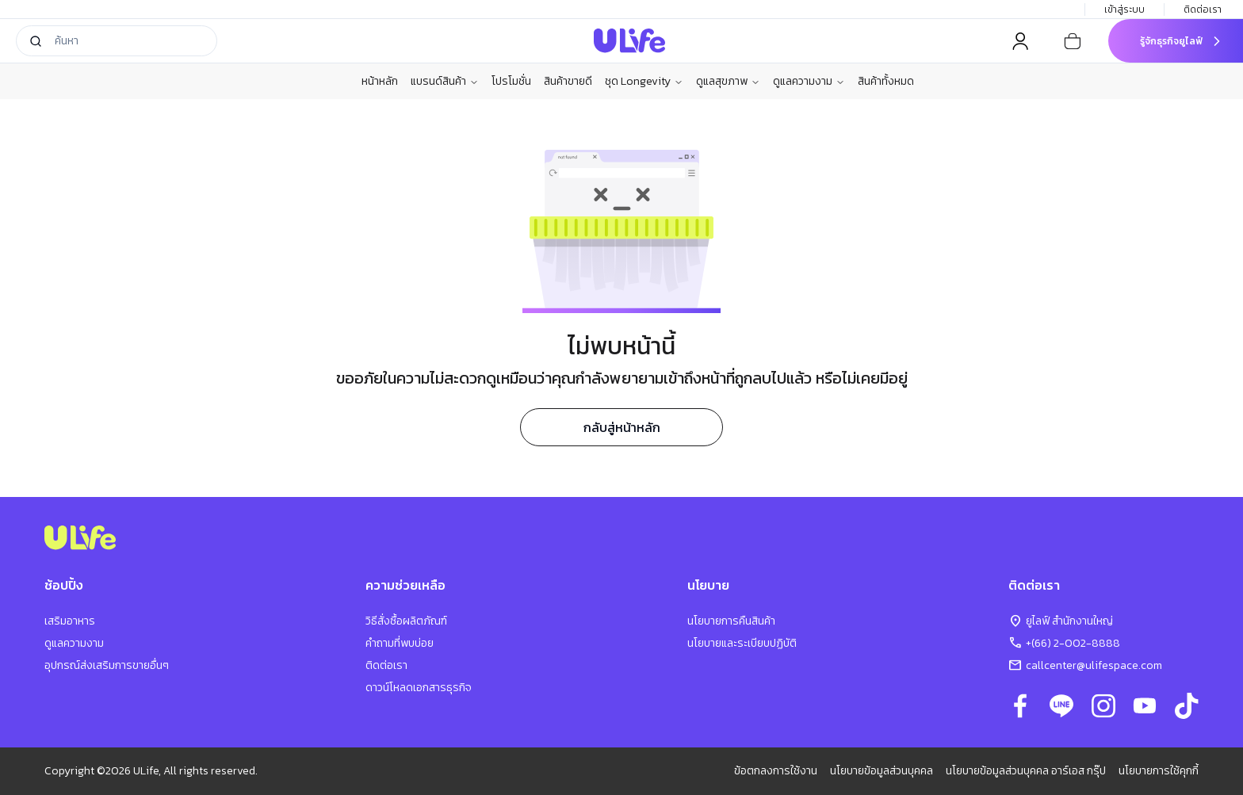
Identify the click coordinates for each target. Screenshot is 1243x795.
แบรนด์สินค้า (445, 82)
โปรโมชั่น (511, 81)
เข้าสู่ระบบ (1124, 9)
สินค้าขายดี (568, 81)
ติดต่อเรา (1204, 9)
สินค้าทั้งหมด (886, 81)
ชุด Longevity (644, 82)
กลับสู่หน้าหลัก (621, 427)
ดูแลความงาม (809, 82)
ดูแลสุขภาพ (728, 82)
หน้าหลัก (379, 81)
